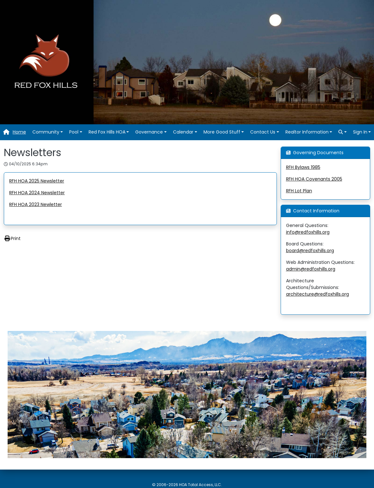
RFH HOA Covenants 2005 (314, 179)
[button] (47, 132)
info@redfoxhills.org (308, 232)
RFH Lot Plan (299, 191)
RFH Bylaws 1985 (303, 167)
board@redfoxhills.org (310, 250)
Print (12, 238)
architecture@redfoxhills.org (317, 294)
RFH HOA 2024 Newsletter (37, 192)
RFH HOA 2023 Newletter (35, 204)
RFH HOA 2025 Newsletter (36, 181)
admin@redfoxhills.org (310, 269)
